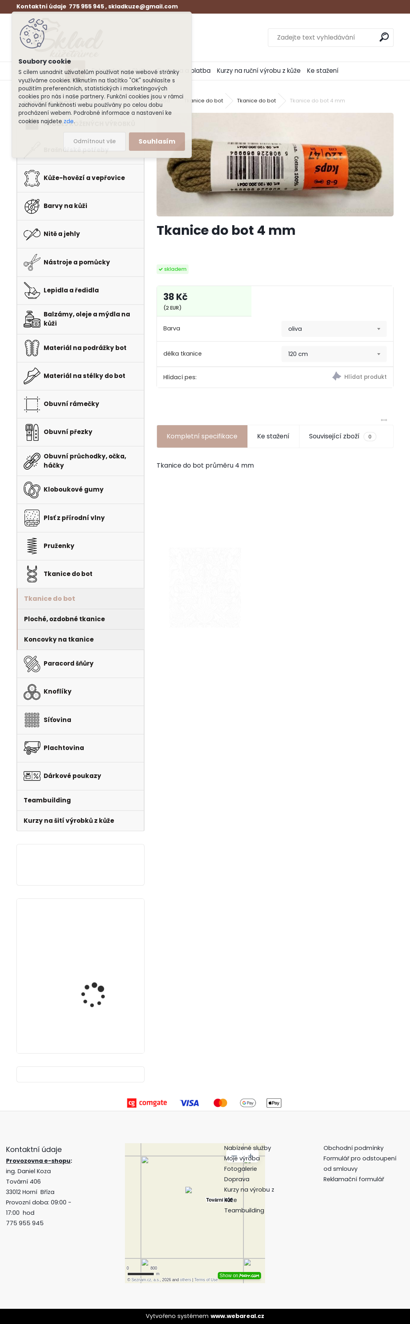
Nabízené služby (247, 1148)
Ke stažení (322, 70)
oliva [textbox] (295, 329)
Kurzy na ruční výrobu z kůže (259, 70)
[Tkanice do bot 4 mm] (275, 164)
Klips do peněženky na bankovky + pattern (99, 1001)
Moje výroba (242, 1158)
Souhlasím (157, 141)
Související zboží (342, 436)
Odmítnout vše (94, 141)
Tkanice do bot (203, 100)
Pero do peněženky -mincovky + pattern (97, 934)
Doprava (236, 1179)
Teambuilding (244, 1210)
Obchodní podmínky (354, 1148)
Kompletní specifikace (202, 436)
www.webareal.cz (237, 1316)
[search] (384, 37)
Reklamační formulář (354, 1179)
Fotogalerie (240, 1169)
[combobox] (334, 329)
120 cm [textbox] (298, 354)
